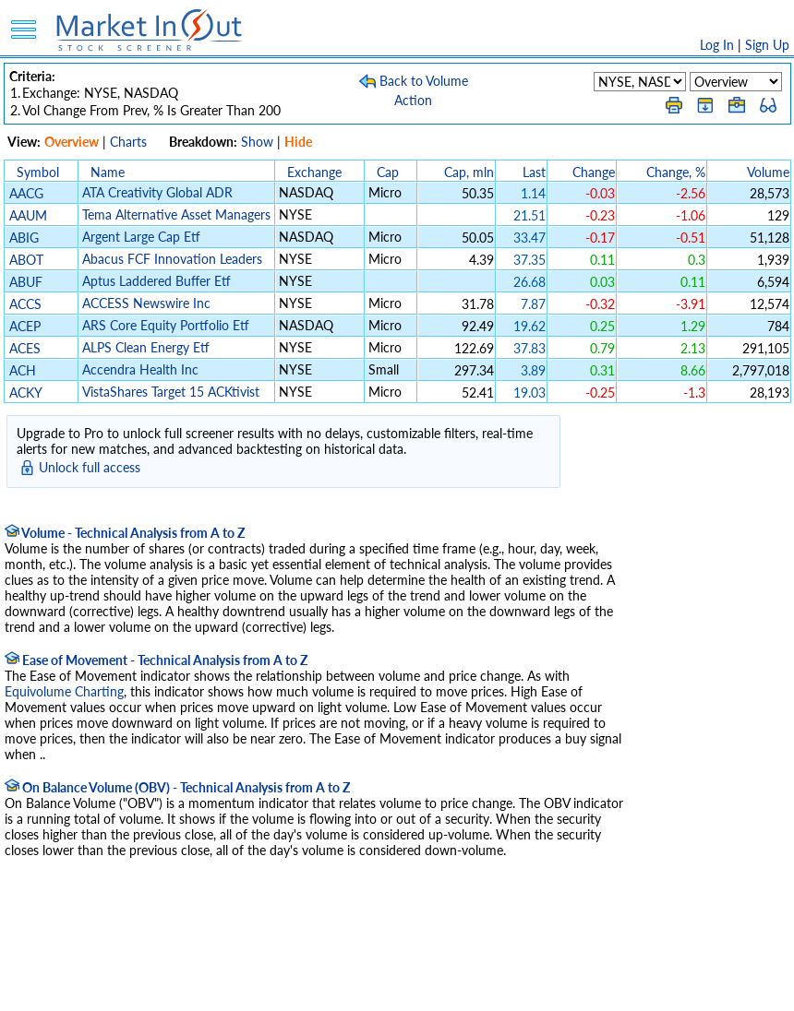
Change (593, 172)
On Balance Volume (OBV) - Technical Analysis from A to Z (177, 787)
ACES (25, 348)
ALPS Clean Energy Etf (146, 347)
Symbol (38, 172)
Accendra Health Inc (140, 369)
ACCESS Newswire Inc (146, 303)
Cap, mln (469, 172)
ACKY (25, 392)
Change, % (675, 172)
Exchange (314, 172)
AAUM (28, 215)
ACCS (25, 304)
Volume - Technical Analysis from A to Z (125, 533)
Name (107, 172)
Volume (768, 172)
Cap (388, 172)
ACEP (25, 326)
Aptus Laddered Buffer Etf (156, 281)
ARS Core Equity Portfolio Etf (165, 325)
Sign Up (767, 45)
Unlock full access (89, 467)
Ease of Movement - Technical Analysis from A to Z (156, 660)
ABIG (24, 237)
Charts (128, 141)
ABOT (26, 260)
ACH (22, 370)
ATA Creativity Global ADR (157, 192)
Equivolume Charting (64, 691)
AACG (26, 193)
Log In (717, 45)
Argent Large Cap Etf (141, 236)
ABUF (25, 282)
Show (257, 141)
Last (534, 172)
